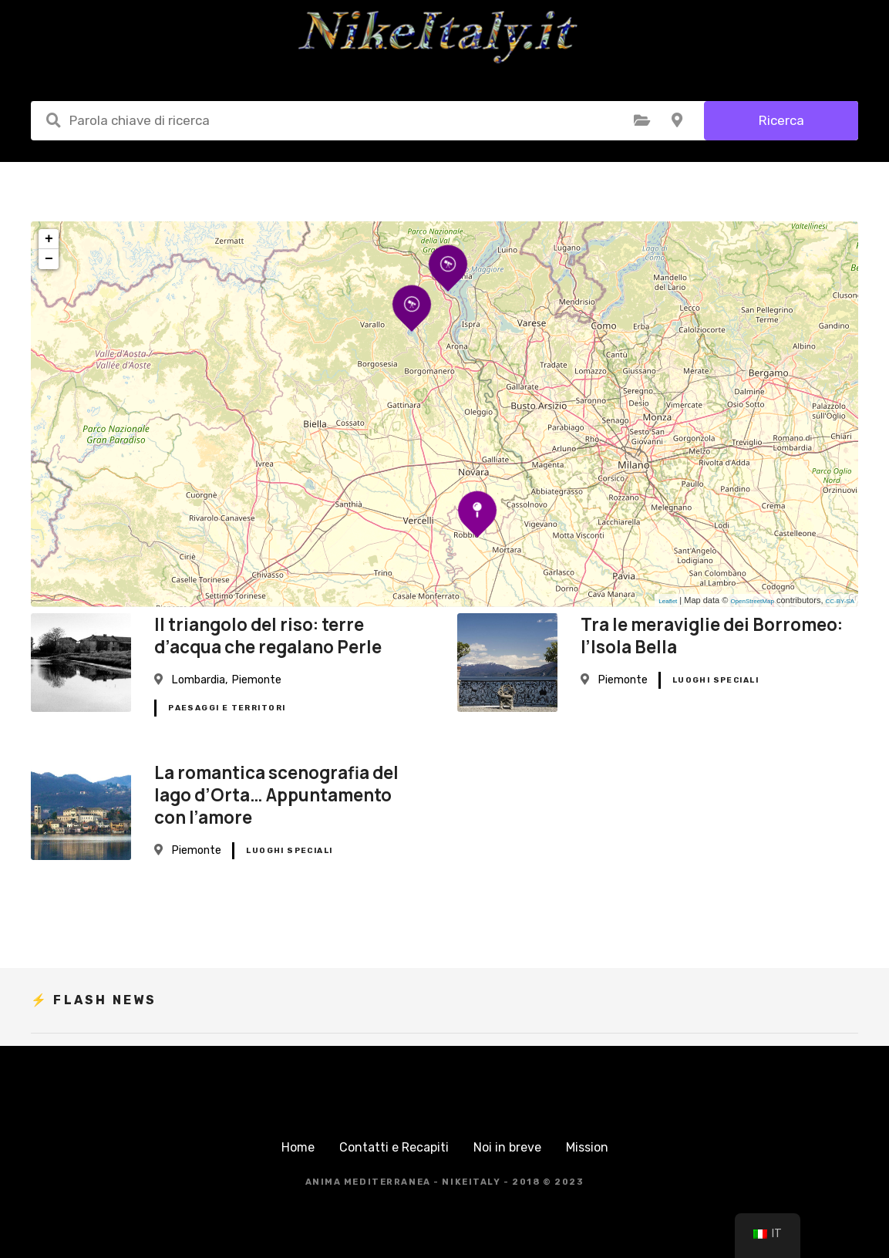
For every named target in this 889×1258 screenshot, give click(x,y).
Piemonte (256, 679)
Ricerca (781, 120)
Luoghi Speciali (715, 680)
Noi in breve (507, 1147)
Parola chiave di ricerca (53, 120)
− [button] (49, 259)
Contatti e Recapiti (394, 1147)
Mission (587, 1147)
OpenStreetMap (751, 601)
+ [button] (49, 239)
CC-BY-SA (840, 601)
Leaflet (667, 601)
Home (298, 1147)
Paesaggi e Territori (226, 708)
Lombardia (198, 679)
